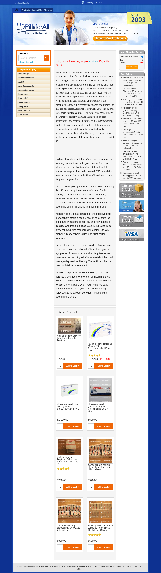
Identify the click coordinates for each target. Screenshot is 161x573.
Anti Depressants (26, 86)
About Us (48, 10)
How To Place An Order (44, 566)
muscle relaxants (26, 78)
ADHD (21, 82)
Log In (17, 3)
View (99, 2)
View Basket (131, 67)
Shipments (116, 566)
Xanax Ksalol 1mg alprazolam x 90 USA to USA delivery (68, 527)
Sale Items (23, 115)
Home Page (23, 74)
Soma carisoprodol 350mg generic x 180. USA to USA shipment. (132, 175)
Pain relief (22, 98)
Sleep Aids (23, 106)
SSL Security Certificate (132, 566)
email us (93, 61)
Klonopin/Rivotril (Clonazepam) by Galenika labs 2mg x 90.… (98, 407)
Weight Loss (24, 102)
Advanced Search (25, 62)
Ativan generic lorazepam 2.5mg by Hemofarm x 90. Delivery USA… (100, 527)
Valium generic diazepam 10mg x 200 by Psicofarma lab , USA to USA (100, 347)
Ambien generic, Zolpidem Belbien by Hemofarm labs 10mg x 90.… (68, 460)
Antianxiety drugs (26, 90)
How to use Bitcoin (25, 566)
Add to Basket (72, 366)
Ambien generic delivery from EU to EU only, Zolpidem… (68, 338)
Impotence (23, 94)
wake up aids (24, 110)
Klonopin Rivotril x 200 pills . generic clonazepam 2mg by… (68, 406)
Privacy (89, 566)
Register (26, 3)
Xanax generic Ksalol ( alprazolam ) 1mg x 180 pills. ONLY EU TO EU (133, 102)
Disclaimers (80, 566)
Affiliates (79, 569)
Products (26, 10)
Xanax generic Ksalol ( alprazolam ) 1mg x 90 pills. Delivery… (99, 467)
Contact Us (37, 10)
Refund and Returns (102, 566)
